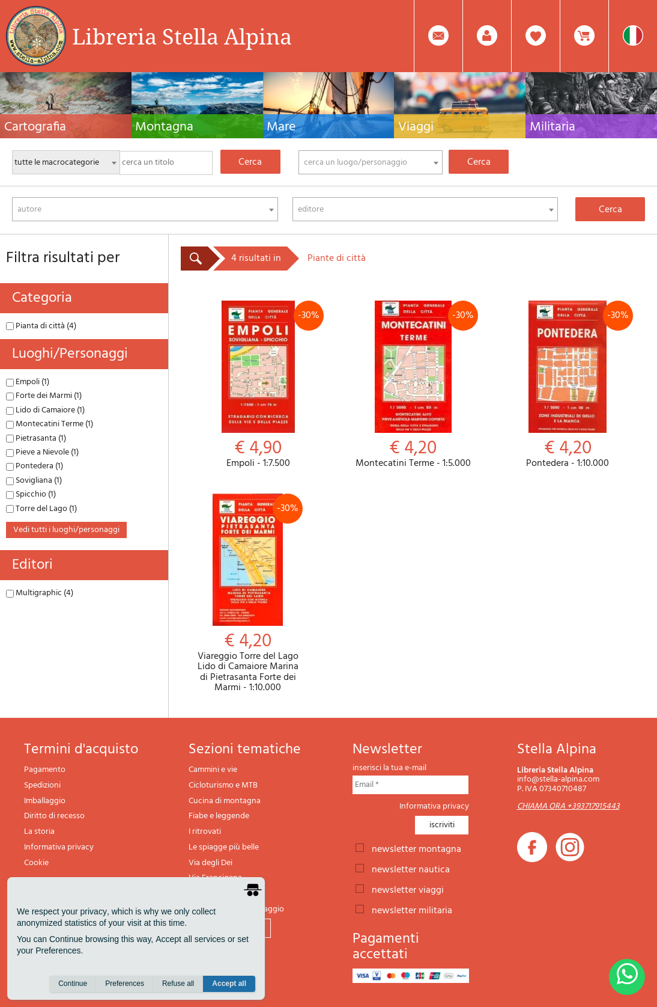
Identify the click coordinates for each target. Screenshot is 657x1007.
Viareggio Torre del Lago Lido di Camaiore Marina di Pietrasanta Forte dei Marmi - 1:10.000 (248, 594)
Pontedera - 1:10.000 (567, 385)
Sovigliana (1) (34, 481)
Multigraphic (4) (39, 593)
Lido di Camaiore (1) (45, 410)
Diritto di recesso (54, 816)
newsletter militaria (412, 909)
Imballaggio (44, 801)
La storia (39, 831)
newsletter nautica (411, 868)
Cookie (36, 863)
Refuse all (178, 983)
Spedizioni (42, 785)
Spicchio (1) (31, 494)
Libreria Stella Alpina (182, 36)
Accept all (229, 983)
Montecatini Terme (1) (49, 424)
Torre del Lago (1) (41, 509)
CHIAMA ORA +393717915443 (568, 806)
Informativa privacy (59, 847)
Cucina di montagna (225, 801)
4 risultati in (256, 258)
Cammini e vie (213, 770)
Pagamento (44, 770)
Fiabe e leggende (219, 816)
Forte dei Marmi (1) (44, 396)
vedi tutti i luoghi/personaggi (66, 530)
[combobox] (370, 162)
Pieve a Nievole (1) (42, 452)
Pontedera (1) (34, 466)
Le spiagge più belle (224, 847)
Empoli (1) (27, 382)
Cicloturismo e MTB (223, 785)
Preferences (124, 983)
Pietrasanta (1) (36, 438)
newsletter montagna (416, 848)
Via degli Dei (210, 863)
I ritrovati (205, 831)
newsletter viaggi (408, 889)
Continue (72, 983)
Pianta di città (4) (41, 326)
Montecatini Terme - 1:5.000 (413, 385)
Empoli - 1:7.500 (258, 385)
